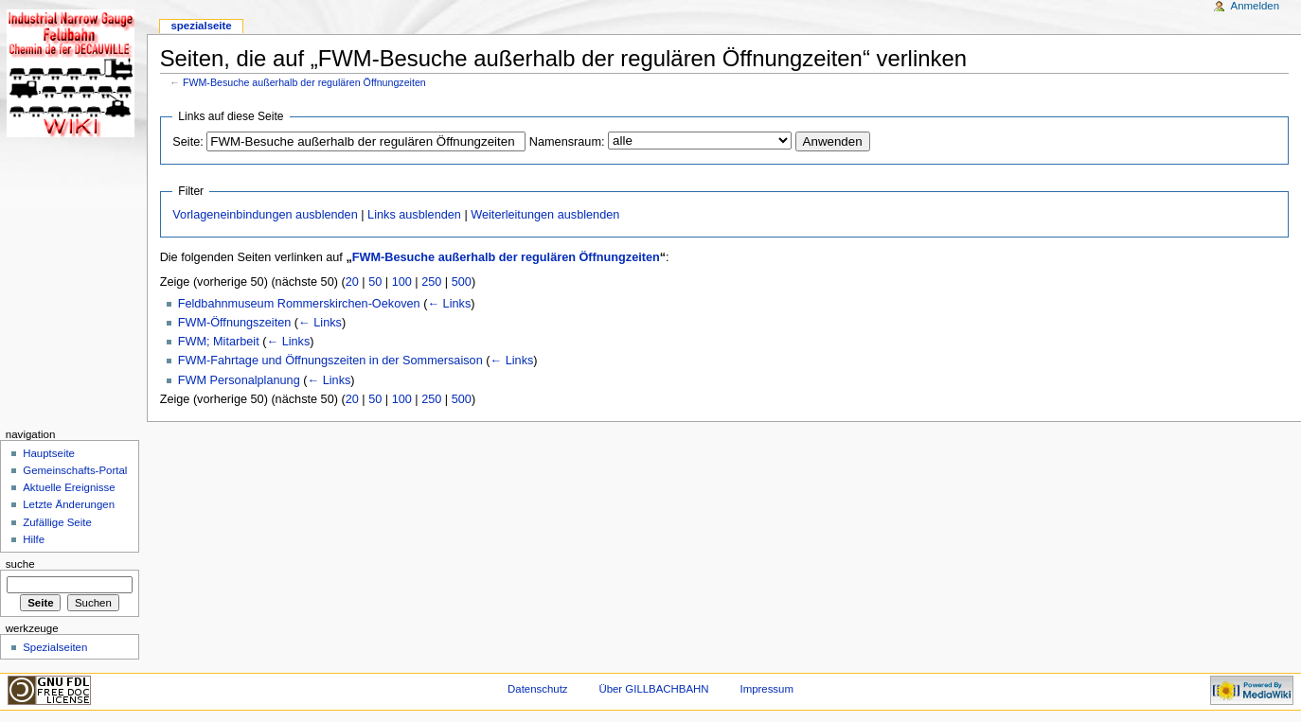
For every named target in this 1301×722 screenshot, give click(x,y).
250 (431, 282)
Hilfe (34, 539)
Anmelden (1255, 5)
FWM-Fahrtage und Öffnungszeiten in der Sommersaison (330, 360)
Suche (20, 564)
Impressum (766, 689)
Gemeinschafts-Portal (75, 470)
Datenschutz (538, 689)
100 (402, 282)
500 (462, 282)
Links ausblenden (414, 214)
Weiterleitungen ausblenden (545, 214)
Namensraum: (567, 142)
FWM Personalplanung (239, 380)
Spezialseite (200, 25)
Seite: (187, 142)
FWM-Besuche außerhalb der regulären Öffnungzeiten (304, 82)
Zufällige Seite (57, 522)
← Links (449, 303)
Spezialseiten (55, 647)
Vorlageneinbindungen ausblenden (264, 214)
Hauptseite (49, 453)
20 (352, 282)
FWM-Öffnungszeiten (235, 322)
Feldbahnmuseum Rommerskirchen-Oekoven (299, 303)
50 (375, 282)
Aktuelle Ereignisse (69, 487)
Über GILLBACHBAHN (653, 689)
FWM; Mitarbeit (218, 341)
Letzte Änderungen (69, 504)
